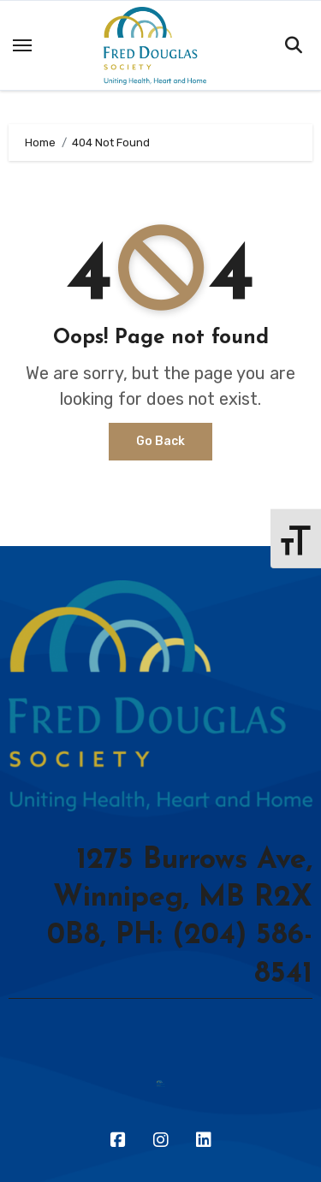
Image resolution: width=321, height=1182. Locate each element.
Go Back (160, 441)
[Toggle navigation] (22, 45)
